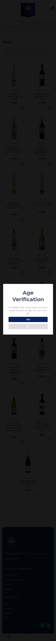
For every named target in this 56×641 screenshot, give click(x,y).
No (27, 326)
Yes (28, 319)
